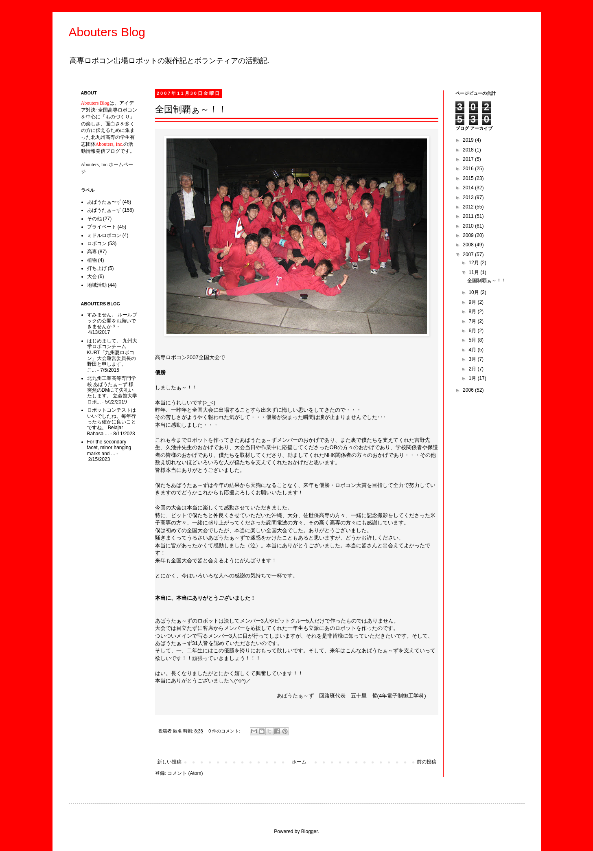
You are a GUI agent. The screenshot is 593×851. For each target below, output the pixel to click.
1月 (472, 378)
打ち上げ (97, 268)
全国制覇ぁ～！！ (191, 109)
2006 (469, 390)
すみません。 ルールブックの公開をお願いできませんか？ (112, 320)
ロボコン (97, 243)
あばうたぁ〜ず (104, 202)
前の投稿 (426, 762)
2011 (469, 216)
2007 (469, 254)
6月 (472, 330)
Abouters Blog (107, 32)
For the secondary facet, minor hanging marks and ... (109, 447)
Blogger (309, 831)
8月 (472, 311)
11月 (474, 272)
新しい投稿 (169, 762)
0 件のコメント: (224, 730)
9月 (472, 302)
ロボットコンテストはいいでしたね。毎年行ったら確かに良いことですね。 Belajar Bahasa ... (111, 421)
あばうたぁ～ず (104, 210)
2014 (469, 188)
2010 (469, 226)
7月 (472, 321)
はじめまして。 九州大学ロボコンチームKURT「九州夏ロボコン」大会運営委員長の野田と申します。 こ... (112, 355)
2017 (469, 159)
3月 (472, 359)
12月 (474, 262)
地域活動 (97, 285)
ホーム (299, 762)
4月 (472, 350)
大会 (92, 276)
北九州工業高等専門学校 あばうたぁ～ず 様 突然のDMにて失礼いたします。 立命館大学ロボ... (112, 390)
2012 (469, 207)
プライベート (101, 227)
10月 (474, 292)
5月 (472, 340)
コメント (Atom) (185, 773)
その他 (94, 219)
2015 (469, 178)
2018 (469, 150)
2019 (469, 140)
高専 (92, 251)
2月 (472, 369)
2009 (469, 235)
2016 (469, 168)
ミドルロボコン (104, 235)
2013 (469, 197)
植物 (92, 260)
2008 (469, 245)
